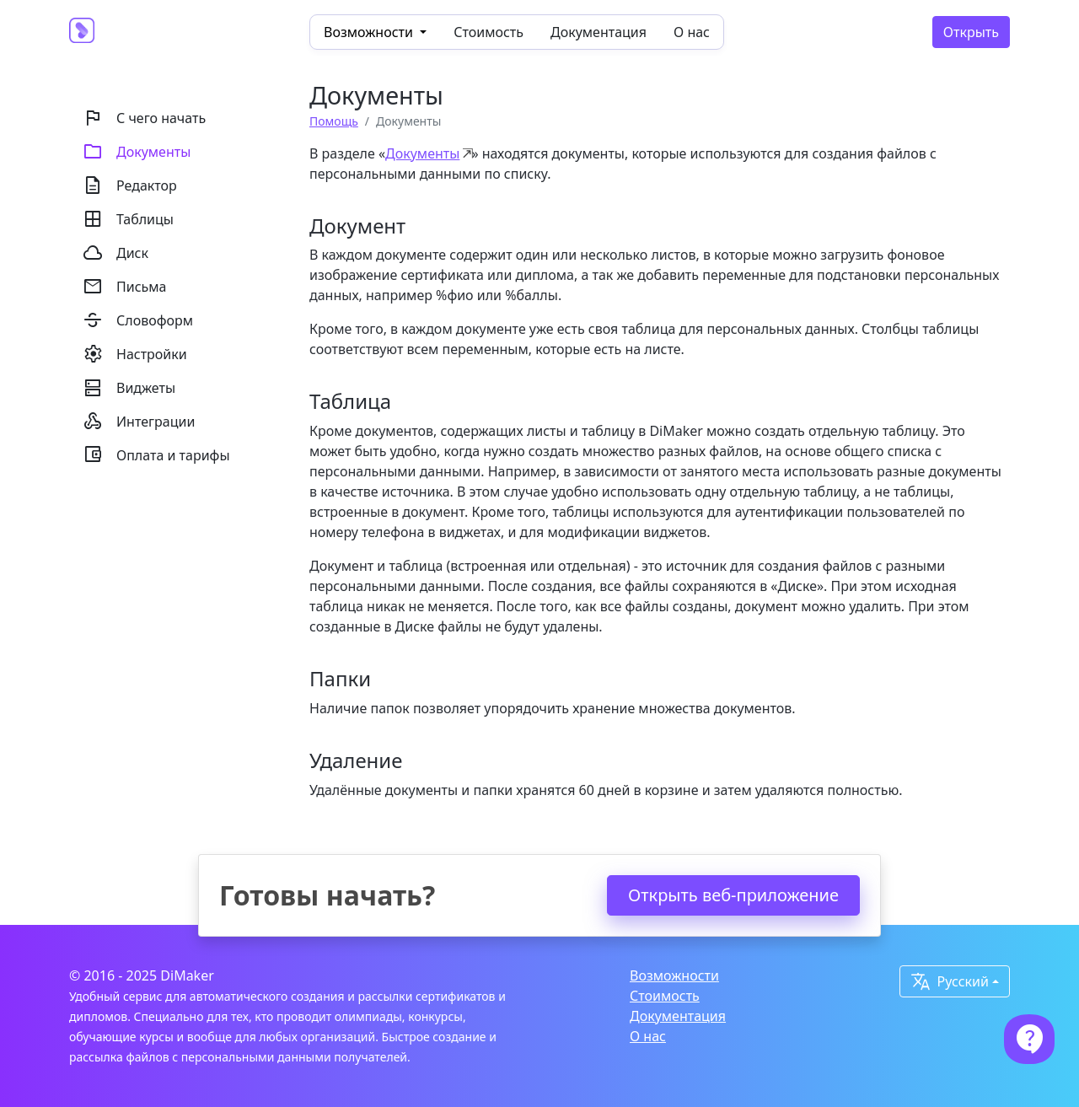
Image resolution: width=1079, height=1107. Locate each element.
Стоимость (488, 32)
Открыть (971, 32)
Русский (949, 981)
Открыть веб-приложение (733, 895)
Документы (422, 153)
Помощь (333, 121)
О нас (692, 32)
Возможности (674, 975)
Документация (598, 32)
